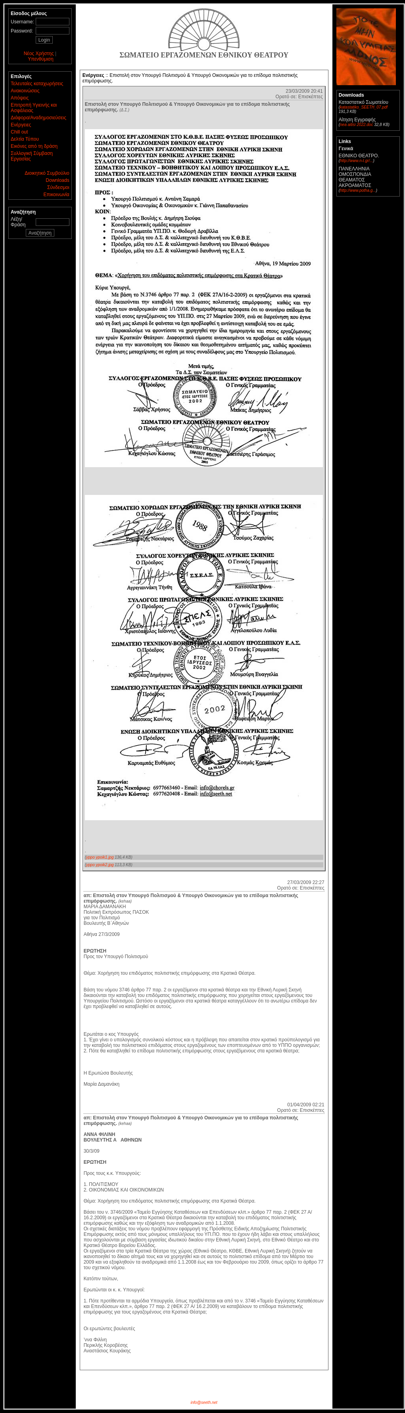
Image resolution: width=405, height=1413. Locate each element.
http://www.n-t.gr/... (356, 160)
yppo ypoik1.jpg (100, 857)
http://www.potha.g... (358, 190)
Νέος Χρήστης (39, 53)
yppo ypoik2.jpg (100, 865)
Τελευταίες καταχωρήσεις (37, 83)
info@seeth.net (203, 1402)
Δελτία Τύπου (25, 139)
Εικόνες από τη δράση (34, 146)
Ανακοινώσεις (25, 91)
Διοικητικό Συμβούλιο (47, 173)
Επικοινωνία (56, 194)
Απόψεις (20, 98)
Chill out (19, 132)
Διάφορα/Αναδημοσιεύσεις (38, 117)
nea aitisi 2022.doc (356, 124)
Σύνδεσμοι (58, 187)
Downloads (57, 180)
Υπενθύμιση (41, 59)
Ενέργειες (21, 125)
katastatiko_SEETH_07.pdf (364, 107)
